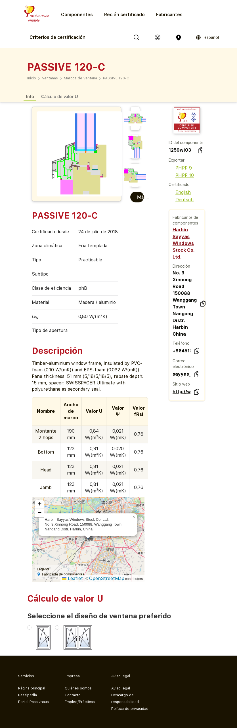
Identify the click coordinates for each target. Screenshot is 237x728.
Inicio (31, 78)
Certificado (179, 184)
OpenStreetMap (106, 578)
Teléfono (181, 343)
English (180, 192)
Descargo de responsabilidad (125, 698)
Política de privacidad (129, 708)
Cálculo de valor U (59, 96)
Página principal (31, 688)
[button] (133, 516)
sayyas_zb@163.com (181, 374)
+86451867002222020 (181, 351)
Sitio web (181, 384)
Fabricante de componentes (185, 220)
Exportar (176, 160)
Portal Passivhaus (33, 702)
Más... (140, 197)
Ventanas (50, 78)
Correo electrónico (183, 364)
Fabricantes (169, 14)
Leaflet (72, 578)
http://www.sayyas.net (181, 391)
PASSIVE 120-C (116, 78)
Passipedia (27, 695)
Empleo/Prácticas (80, 702)
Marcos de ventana (80, 78)
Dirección (181, 266)
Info (30, 96)
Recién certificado (124, 14)
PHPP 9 (180, 168)
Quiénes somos (78, 688)
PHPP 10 (181, 175)
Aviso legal (120, 688)
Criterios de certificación (57, 37)
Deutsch (181, 199)
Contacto (73, 695)
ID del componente (186, 142)
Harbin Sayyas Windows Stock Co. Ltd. (184, 243)
